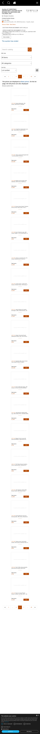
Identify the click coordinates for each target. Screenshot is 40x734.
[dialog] (20, 724)
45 (31, 76)
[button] (20, 729)
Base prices (25, 81)
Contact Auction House (8, 18)
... (12, 76)
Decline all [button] (29, 731)
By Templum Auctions (8, 16)
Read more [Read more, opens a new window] (7, 721)
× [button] (38, 715)
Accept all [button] (10, 731)
